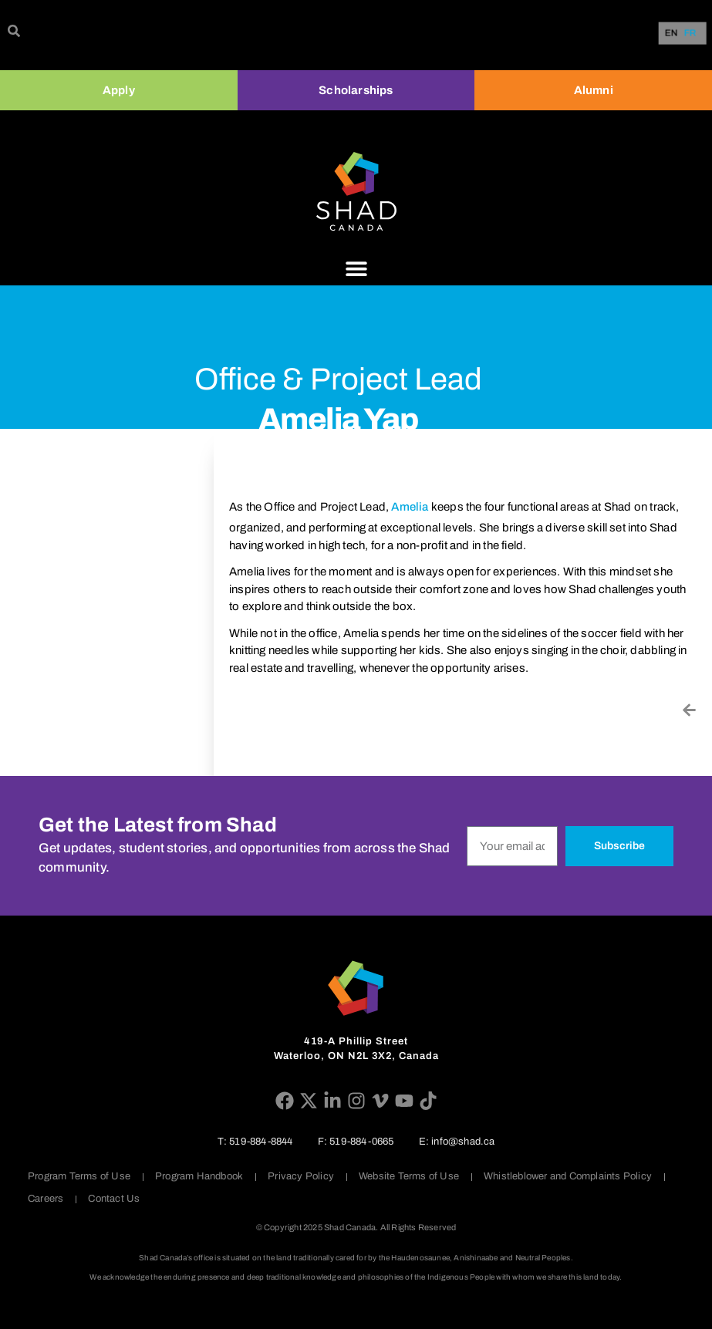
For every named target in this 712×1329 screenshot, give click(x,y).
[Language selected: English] (684, 33)
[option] (690, 33)
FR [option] (690, 34)
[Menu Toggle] (356, 268)
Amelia (409, 507)
